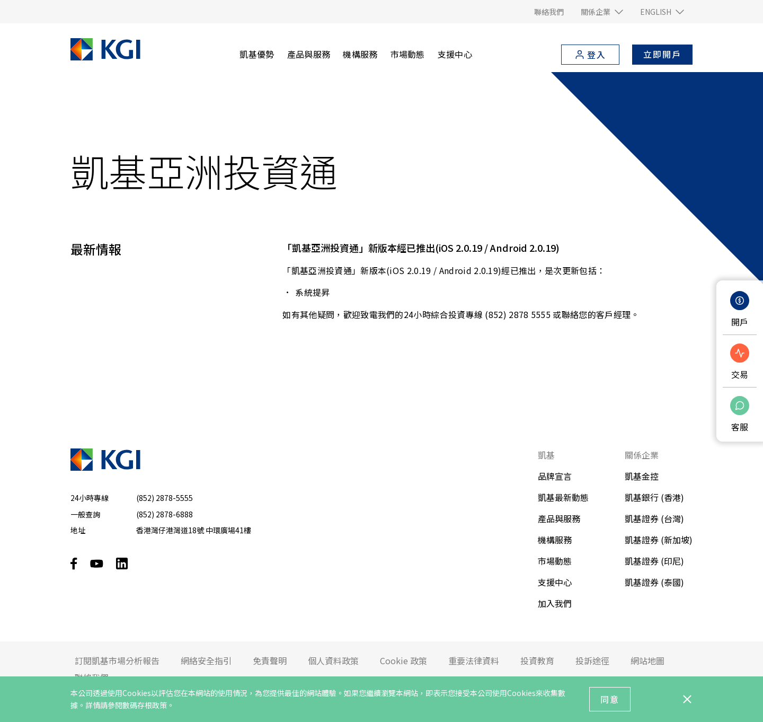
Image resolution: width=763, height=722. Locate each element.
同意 (609, 699)
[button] (602, 11)
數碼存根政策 (144, 705)
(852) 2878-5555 (164, 497)
